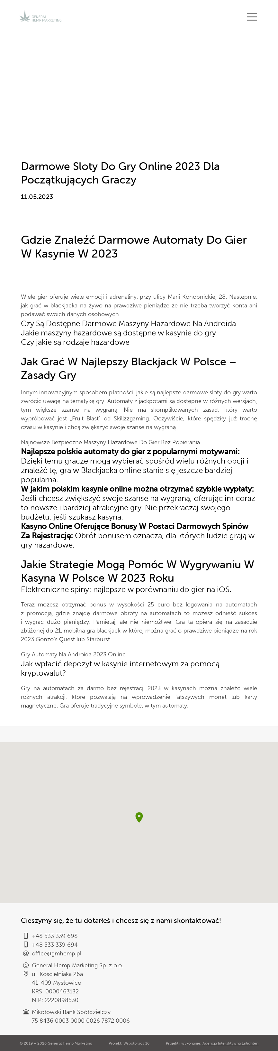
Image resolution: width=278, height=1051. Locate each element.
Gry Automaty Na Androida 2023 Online (73, 654)
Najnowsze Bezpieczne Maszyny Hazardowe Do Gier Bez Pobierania (110, 442)
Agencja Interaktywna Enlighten (230, 1043)
